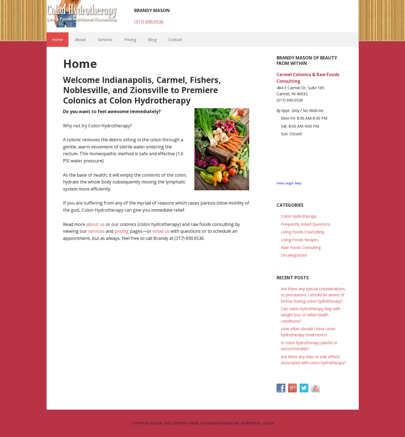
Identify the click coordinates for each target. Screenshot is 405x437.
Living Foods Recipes (299, 239)
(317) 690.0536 (148, 22)
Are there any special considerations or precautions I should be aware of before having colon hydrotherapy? (313, 295)
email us (161, 231)
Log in (268, 423)
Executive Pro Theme (181, 423)
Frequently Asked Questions (306, 224)
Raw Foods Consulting (301, 247)
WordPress (250, 423)
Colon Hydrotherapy (299, 216)
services (96, 231)
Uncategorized (294, 255)
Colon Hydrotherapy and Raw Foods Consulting (82, 13)
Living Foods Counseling (302, 231)
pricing (121, 231)
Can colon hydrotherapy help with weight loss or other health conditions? (310, 315)
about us (95, 224)
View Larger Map (289, 183)
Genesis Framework (222, 423)
